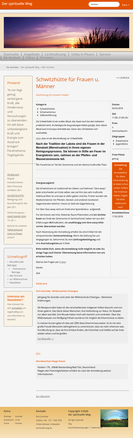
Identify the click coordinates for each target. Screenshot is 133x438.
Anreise (18, 423)
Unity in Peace (82, 54)
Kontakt (18, 416)
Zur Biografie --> (46, 338)
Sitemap (7, 416)
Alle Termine (48, 67)
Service (105, 54)
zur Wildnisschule (18, 279)
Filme (30, 58)
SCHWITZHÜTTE (15, 195)
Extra (126, 4)
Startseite (11, 54)
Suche (6, 423)
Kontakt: (41, 411)
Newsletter (15, 282)
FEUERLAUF (13, 174)
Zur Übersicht (43, 396)
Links (17, 419)
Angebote (31, 54)
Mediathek (12, 58)
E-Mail (62, 261)
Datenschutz (97, 427)
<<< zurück (122, 77)
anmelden (17, 308)
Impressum (9, 419)
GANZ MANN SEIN (16, 216)
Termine (46, 58)
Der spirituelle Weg (17, 3)
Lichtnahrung (55, 54)
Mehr (38, 138)
